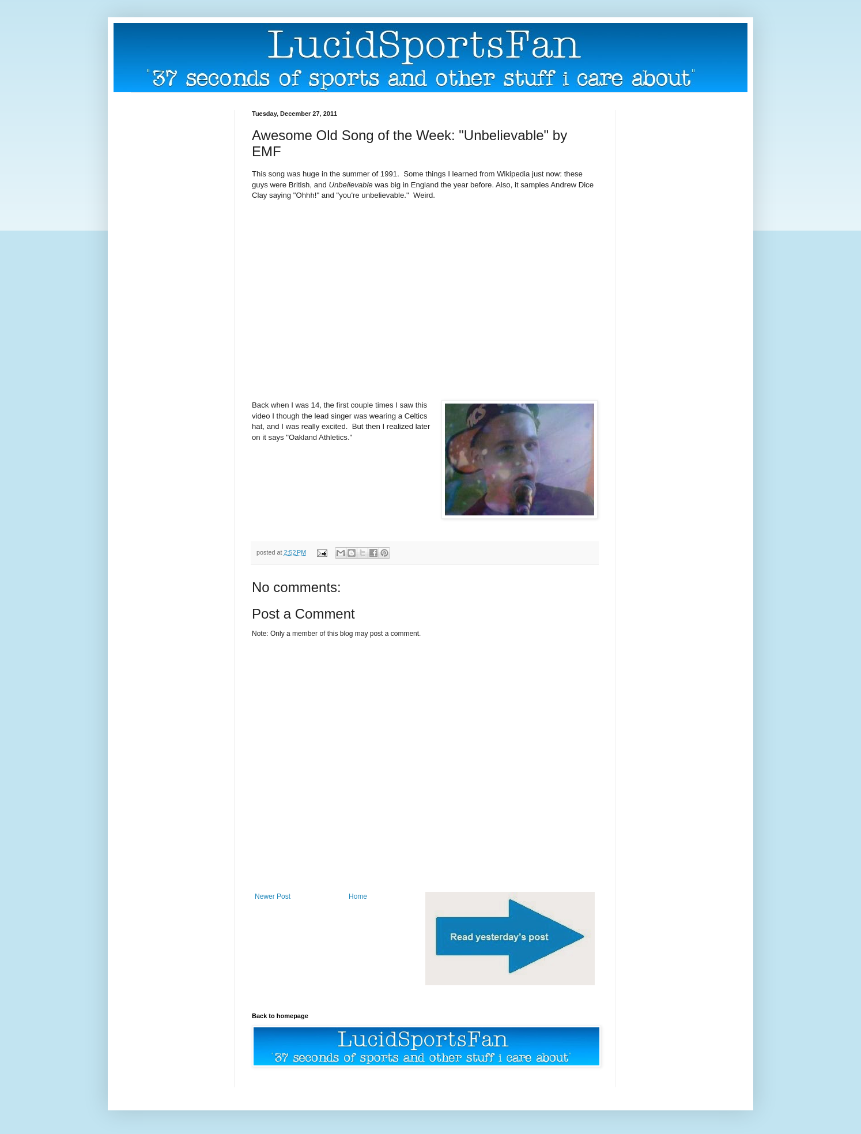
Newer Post (272, 896)
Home (358, 896)
